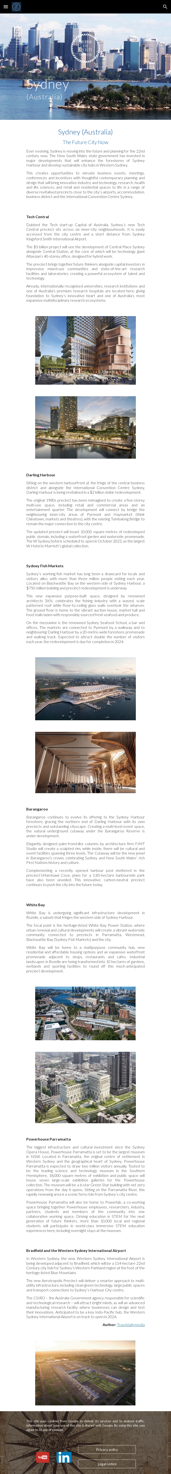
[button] (6, 6)
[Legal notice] (107, 1463)
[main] (85, 88)
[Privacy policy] (107, 1449)
